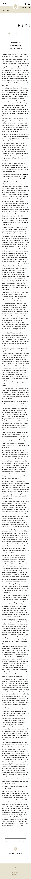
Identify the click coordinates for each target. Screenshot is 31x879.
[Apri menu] (28, 3)
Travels (3, 10)
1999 (8, 10)
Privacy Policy (15, 874)
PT (22, 33)
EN (9, 33)
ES (12, 33)
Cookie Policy (15, 872)
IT (18, 33)
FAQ (15, 867)
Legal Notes (15, 869)
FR (16, 33)
